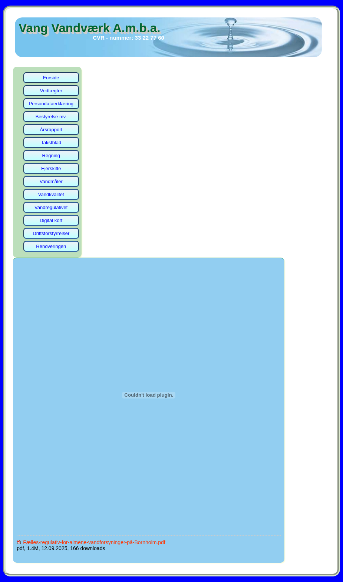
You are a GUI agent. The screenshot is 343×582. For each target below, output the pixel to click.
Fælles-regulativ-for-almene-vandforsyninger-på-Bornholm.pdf (94, 542)
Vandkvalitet (51, 194)
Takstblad (51, 142)
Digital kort (51, 220)
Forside (51, 77)
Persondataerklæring (51, 103)
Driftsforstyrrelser (51, 233)
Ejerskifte (51, 168)
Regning (51, 155)
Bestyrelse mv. (51, 116)
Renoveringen (51, 246)
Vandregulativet (50, 207)
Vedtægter (51, 90)
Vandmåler (51, 181)
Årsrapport (51, 129)
